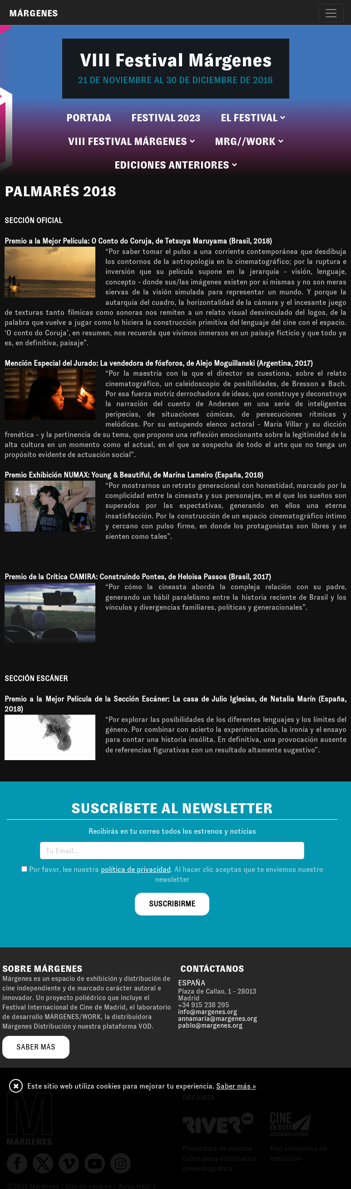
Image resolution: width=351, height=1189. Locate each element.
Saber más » (236, 1086)
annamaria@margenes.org (217, 1018)
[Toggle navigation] (331, 13)
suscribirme (172, 904)
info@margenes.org (207, 1011)
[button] (253, 118)
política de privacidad (136, 869)
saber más (35, 1047)
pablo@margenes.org (210, 1025)
